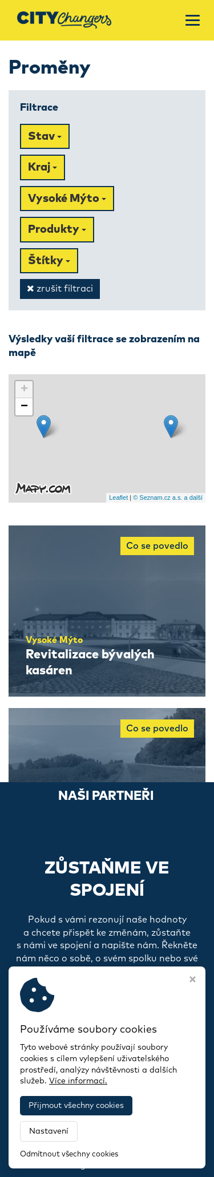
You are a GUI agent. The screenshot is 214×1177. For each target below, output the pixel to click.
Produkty (57, 229)
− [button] (24, 406)
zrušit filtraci (60, 288)
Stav (45, 136)
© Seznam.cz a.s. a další (168, 497)
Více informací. (78, 1081)
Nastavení (48, 1131)
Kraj (42, 167)
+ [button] (24, 389)
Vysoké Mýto (67, 198)
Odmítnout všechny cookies (69, 1154)
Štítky (49, 260)
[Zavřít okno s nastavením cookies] (192, 980)
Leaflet (118, 497)
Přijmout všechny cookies (76, 1106)
